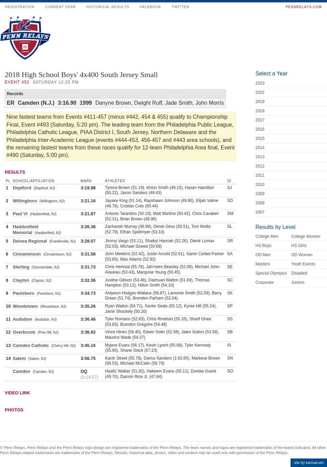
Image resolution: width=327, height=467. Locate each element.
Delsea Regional (30, 241)
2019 (260, 101)
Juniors (298, 282)
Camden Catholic (31, 345)
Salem (19, 358)
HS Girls (299, 245)
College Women (305, 236)
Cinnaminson (27, 254)
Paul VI (20, 213)
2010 (260, 184)
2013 (260, 157)
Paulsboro (23, 293)
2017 (260, 120)
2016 (260, 129)
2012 (260, 166)
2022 (260, 92)
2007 (260, 212)
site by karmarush (309, 463)
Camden (21, 371)
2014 (260, 147)
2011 (260, 175)
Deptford (22, 187)
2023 (260, 83)
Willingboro (25, 200)
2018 (260, 110)
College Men (266, 236)
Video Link (17, 392)
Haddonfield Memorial (25, 229)
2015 (260, 138)
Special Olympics (271, 273)
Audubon (22, 319)
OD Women (301, 254)
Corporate (264, 282)
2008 (260, 203)
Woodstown (25, 306)
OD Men (263, 254)
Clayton (21, 280)
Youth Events (303, 264)
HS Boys (263, 245)
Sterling (21, 266)
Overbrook (24, 332)
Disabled (299, 273)
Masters (262, 264)
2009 (260, 193)
